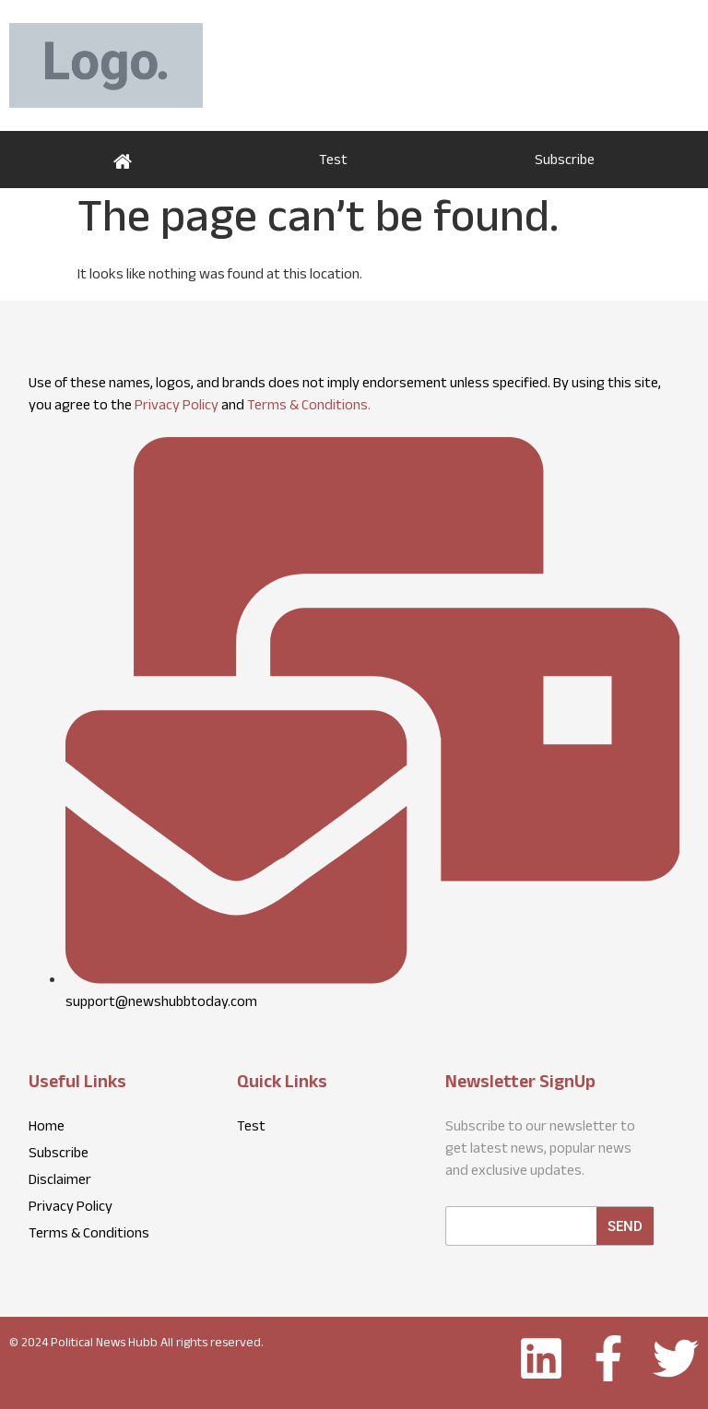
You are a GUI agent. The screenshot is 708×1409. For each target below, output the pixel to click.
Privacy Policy (176, 407)
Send (625, 1226)
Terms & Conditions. (309, 407)
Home (123, 159)
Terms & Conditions (89, 1236)
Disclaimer (60, 1182)
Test (333, 161)
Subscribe (565, 161)
